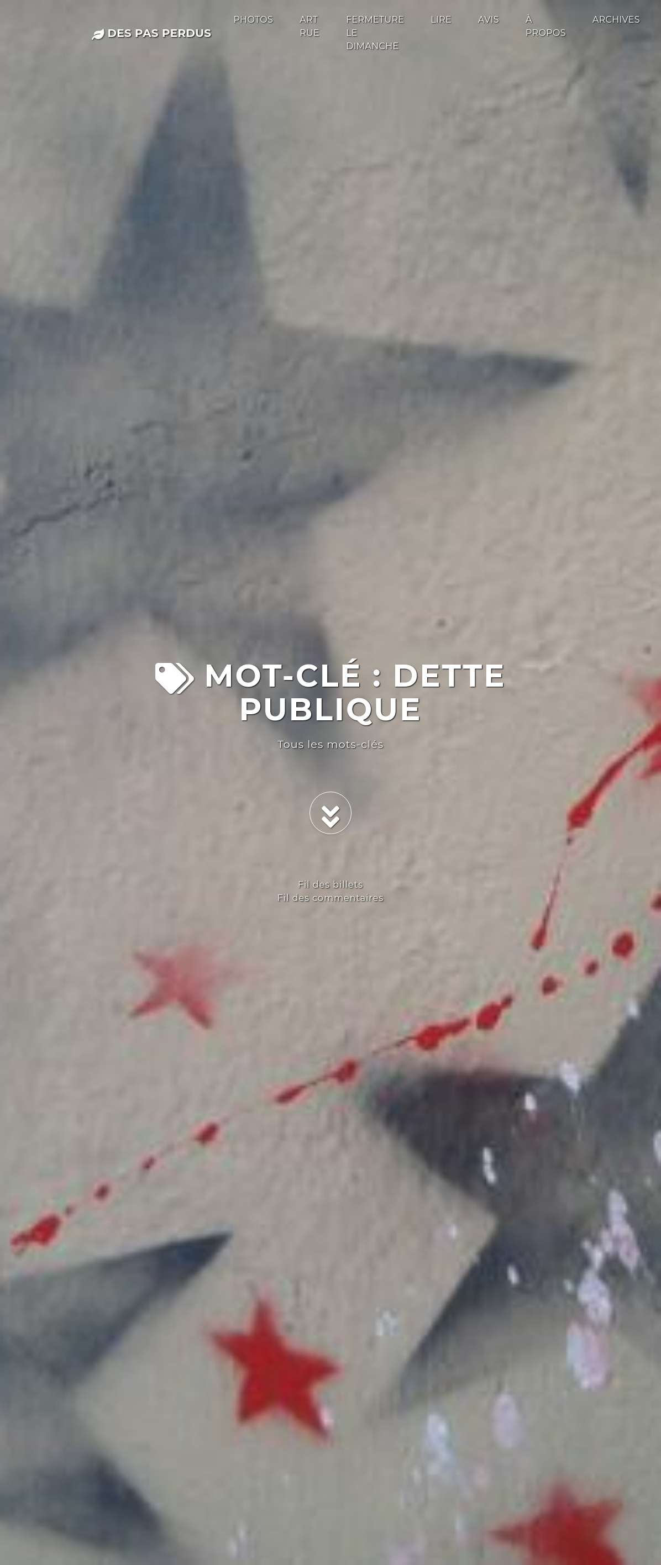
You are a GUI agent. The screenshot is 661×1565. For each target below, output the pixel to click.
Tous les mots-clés (330, 744)
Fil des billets (330, 884)
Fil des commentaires (330, 898)
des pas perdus (151, 33)
